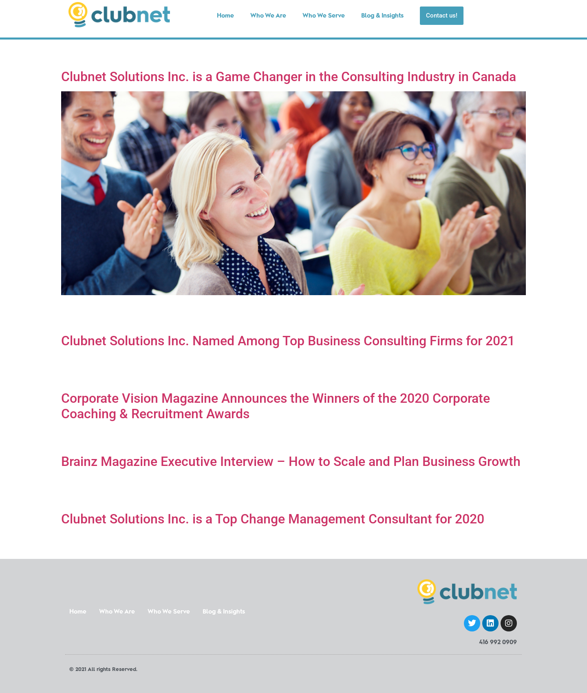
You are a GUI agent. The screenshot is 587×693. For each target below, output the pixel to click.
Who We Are (117, 612)
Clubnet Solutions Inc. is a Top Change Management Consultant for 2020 (272, 519)
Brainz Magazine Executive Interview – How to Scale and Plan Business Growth (291, 461)
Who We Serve (169, 612)
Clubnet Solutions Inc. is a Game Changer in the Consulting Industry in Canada (288, 76)
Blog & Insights (224, 612)
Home (77, 612)
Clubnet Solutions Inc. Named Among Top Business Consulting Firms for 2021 (288, 341)
